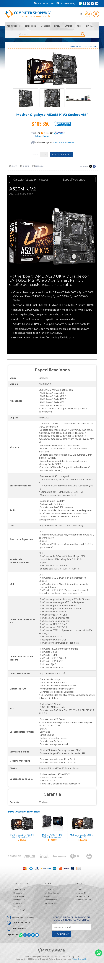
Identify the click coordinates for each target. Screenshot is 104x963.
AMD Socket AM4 (90, 46)
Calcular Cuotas (42, 136)
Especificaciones (74, 179)
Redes (80, 26)
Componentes (31, 26)
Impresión (69, 26)
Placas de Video (19, 896)
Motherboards (75, 46)
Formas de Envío (44, 3)
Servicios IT (48, 896)
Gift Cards (91, 26)
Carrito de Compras (83, 900)
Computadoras (19, 889)
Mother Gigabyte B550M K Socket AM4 (82, 836)
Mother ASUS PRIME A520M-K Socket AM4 (52, 836)
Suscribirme (61, 934)
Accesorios (46, 26)
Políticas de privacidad (79, 959)
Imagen (58, 26)
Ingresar (78, 889)
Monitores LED (19, 900)
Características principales (31, 179)
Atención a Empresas (52, 893)
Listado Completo (20, 910)
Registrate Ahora (82, 896)
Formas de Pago (66, 3)
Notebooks (17, 893)
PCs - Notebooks (14, 26)
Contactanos (49, 889)
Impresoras (17, 903)
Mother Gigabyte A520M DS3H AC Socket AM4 (22, 836)
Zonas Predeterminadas (63, 142)
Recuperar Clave (81, 893)
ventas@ (25, 917)
